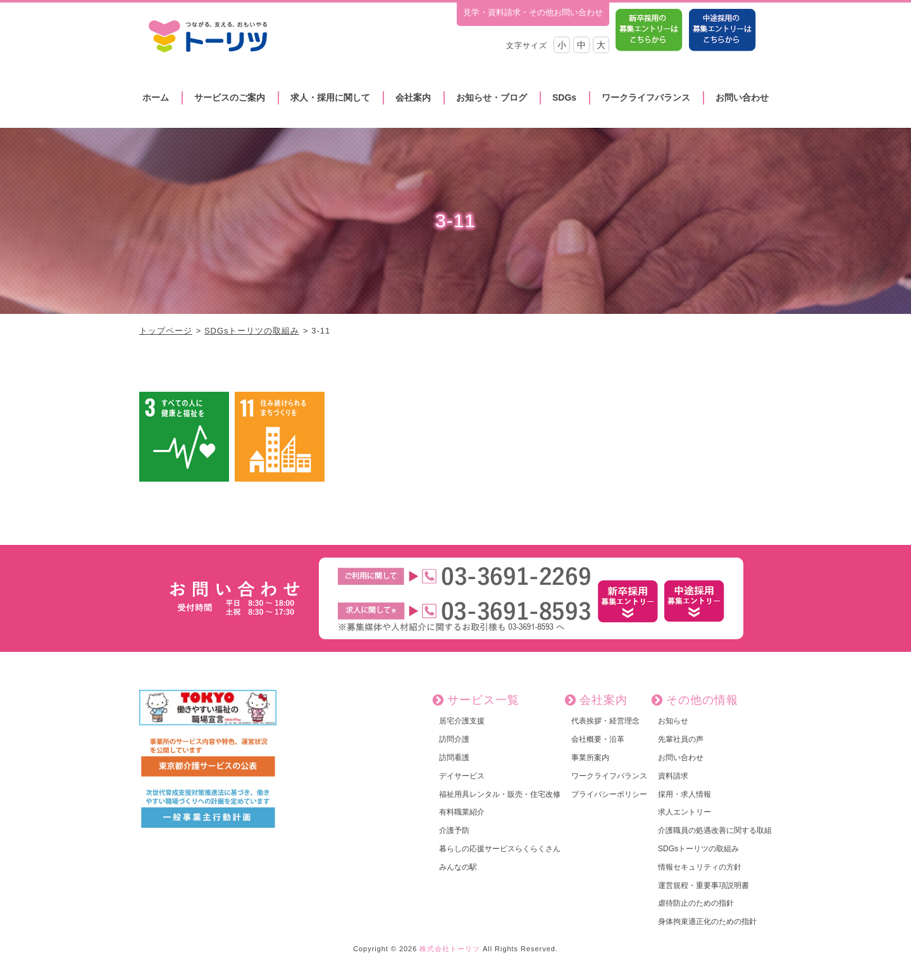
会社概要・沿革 (597, 739)
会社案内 (413, 97)
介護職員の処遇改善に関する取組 (715, 830)
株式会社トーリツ (449, 949)
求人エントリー (684, 812)
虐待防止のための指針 (696, 903)
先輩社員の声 (680, 739)
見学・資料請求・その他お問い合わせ (533, 12)
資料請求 (673, 775)
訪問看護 (454, 757)
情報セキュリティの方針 (699, 867)
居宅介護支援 (462, 720)
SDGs (564, 97)
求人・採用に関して (330, 97)
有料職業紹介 (462, 812)
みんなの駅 (458, 867)
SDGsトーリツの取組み (251, 330)
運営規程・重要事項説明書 (703, 885)
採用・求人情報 (684, 794)
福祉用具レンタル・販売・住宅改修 (500, 794)
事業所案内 (590, 757)
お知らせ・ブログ (491, 97)
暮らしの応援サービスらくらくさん (500, 848)
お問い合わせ (742, 97)
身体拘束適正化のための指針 (707, 921)
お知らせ (673, 720)
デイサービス (462, 775)
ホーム (155, 97)
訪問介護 (454, 739)
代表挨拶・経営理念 (605, 720)
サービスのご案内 (229, 97)
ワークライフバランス (646, 97)
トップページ (165, 330)
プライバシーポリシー (609, 794)
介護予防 (454, 830)
